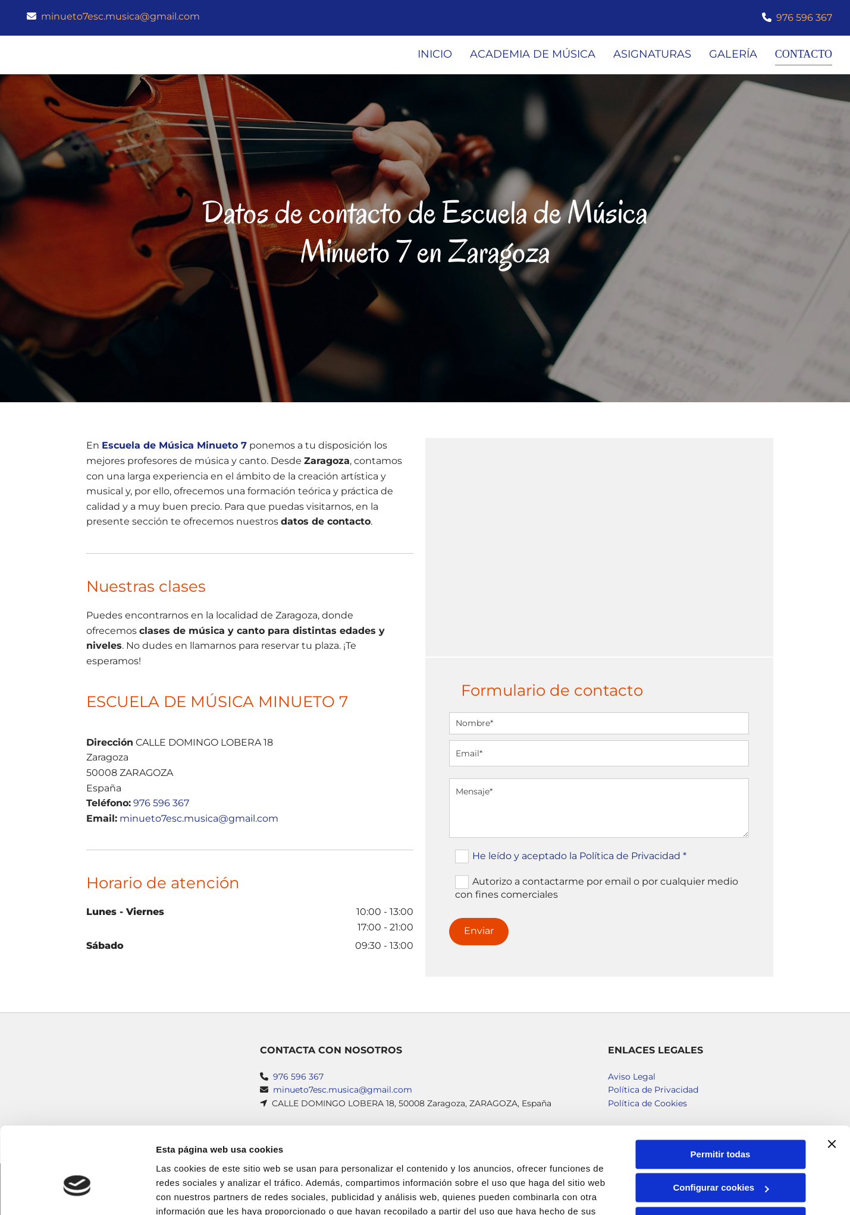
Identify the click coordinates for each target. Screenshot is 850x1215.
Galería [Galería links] (729, 54)
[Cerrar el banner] (831, 1077)
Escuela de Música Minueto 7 (174, 446)
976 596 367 (804, 17)
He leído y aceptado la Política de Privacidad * (579, 855)
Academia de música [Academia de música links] (529, 54)
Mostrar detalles (190, 1191)
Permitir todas (721, 1088)
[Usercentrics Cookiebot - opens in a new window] (77, 1192)
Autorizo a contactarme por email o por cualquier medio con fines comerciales (596, 888)
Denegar (720, 1155)
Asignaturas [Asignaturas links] (649, 54)
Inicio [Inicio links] (431, 54)
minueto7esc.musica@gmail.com (120, 16)
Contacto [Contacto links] (801, 54)
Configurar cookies (721, 1121)
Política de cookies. (243, 1159)
